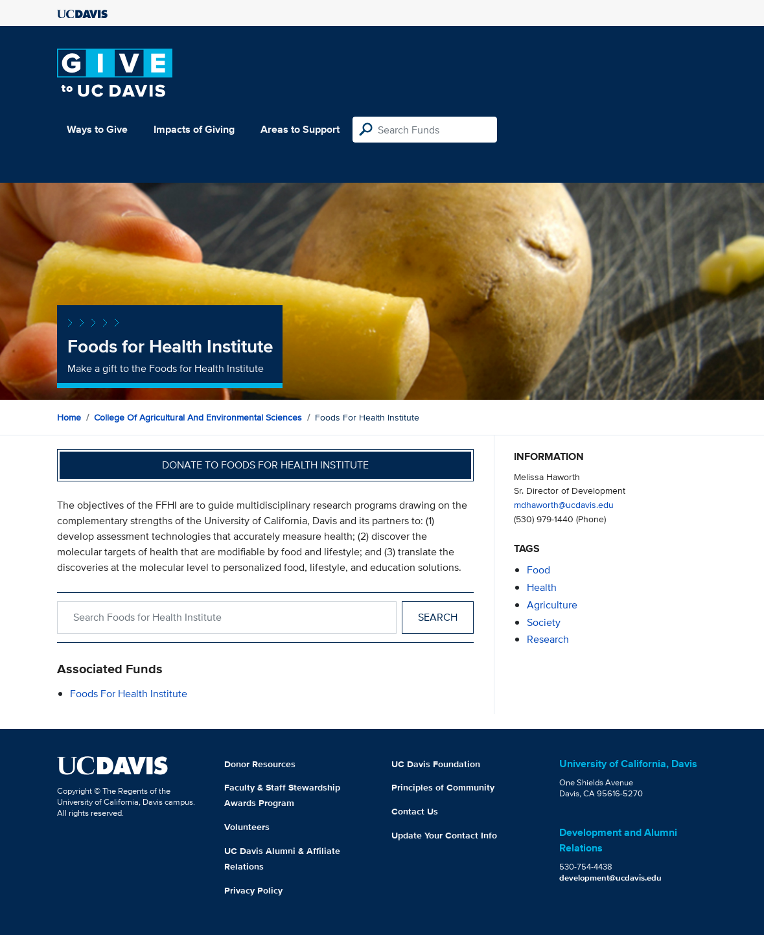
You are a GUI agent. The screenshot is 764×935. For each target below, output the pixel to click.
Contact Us (414, 811)
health (542, 587)
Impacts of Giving (194, 129)
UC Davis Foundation (435, 763)
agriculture (552, 604)
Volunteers (247, 826)
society (544, 622)
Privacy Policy (253, 890)
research (548, 639)
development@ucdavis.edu (610, 878)
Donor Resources (259, 763)
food (538, 569)
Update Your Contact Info (444, 835)
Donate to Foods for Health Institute (265, 464)
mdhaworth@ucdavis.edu (564, 504)
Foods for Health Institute (128, 693)
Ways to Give (97, 129)
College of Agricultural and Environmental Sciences (198, 417)
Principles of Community (442, 787)
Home (69, 417)
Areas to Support (300, 129)
